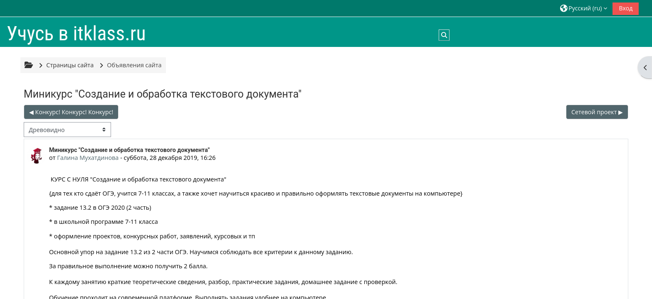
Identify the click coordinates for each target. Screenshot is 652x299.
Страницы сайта (70, 65)
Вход (625, 8)
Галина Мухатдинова (88, 158)
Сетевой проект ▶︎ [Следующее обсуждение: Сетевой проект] (597, 112)
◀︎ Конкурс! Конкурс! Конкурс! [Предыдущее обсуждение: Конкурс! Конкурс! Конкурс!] (71, 112)
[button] (583, 8)
